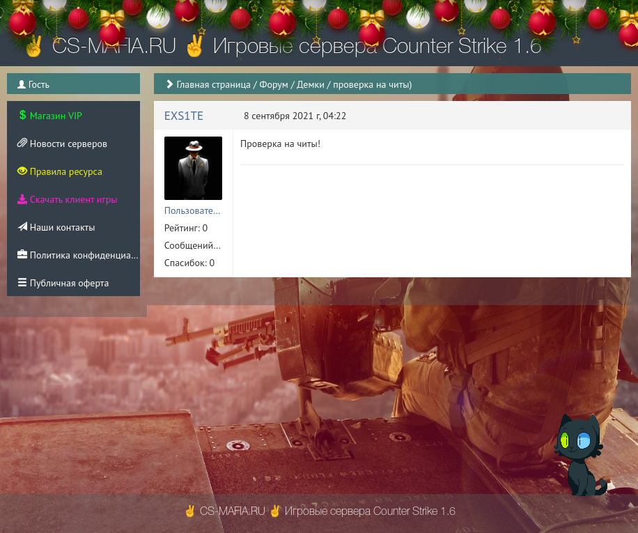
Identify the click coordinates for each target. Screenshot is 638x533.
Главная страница (213, 84)
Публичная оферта (63, 283)
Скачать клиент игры (67, 199)
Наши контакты (56, 227)
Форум (274, 84)
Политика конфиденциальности (78, 255)
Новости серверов (62, 143)
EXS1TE (183, 115)
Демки (311, 84)
